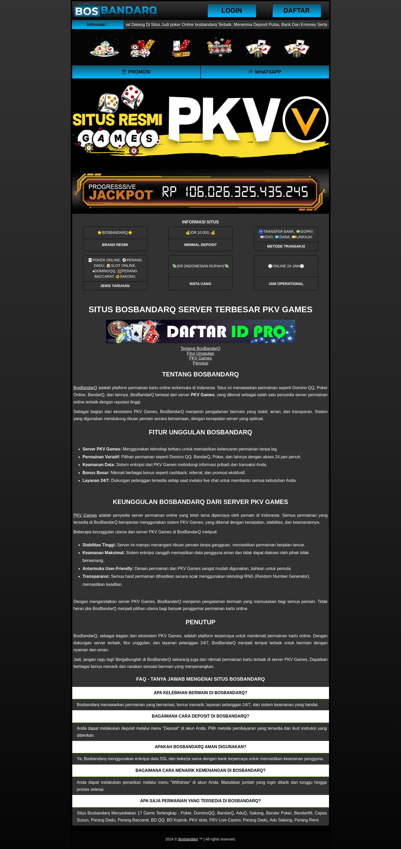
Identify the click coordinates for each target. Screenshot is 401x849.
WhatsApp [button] (268, 72)
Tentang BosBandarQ (200, 348)
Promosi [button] (139, 72)
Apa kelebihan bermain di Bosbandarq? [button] (200, 693)
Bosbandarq (188, 839)
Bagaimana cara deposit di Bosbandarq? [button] (200, 716)
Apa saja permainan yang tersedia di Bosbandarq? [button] (200, 801)
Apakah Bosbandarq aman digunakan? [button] (200, 747)
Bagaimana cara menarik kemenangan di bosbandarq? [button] (200, 770)
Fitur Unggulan (200, 353)
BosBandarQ (85, 388)
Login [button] (231, 10)
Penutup (200, 363)
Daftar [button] (297, 10)
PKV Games (200, 358)
